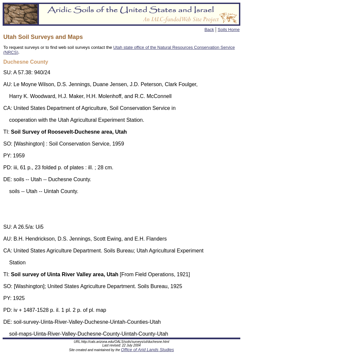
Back (209, 29)
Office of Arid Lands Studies (147, 349)
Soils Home (229, 29)
